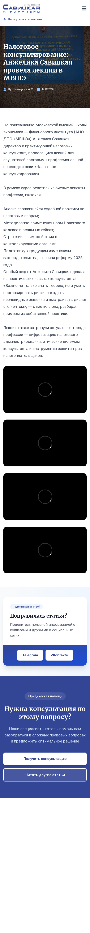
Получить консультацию (45, 759)
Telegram (30, 655)
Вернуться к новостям (22, 19)
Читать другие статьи (45, 775)
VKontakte (59, 655)
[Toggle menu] (84, 8)
